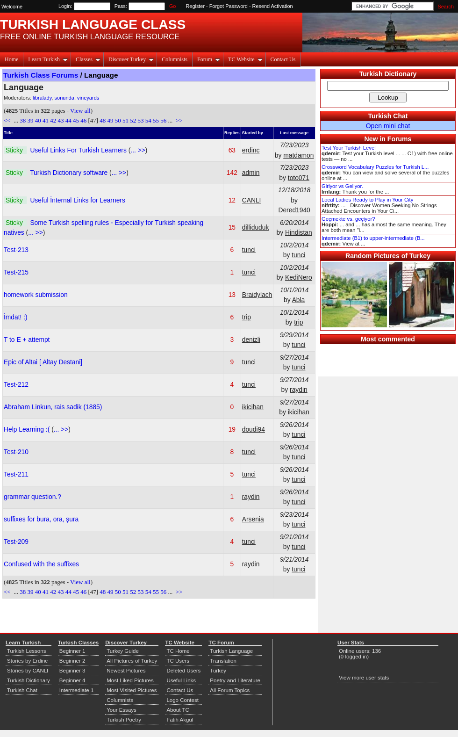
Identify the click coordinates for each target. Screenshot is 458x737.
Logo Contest (182, 700)
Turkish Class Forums (40, 75)
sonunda (64, 98)
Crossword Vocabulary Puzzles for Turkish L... (375, 167)
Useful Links (181, 680)
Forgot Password (228, 6)
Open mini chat (388, 126)
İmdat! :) (16, 317)
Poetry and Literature (235, 680)
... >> (137, 150)
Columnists (174, 59)
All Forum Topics (230, 690)
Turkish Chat (388, 116)
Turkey (218, 670)
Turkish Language (231, 651)
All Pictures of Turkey (132, 661)
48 (103, 120)
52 (133, 120)
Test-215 (16, 272)
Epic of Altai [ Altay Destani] (43, 362)
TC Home (177, 651)
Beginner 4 (72, 680)
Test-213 (16, 249)
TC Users (177, 661)
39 (30, 120)
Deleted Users (183, 670)
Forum (208, 59)
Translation (223, 661)
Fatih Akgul (179, 720)
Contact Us (283, 59)
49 (110, 120)
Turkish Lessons (26, 651)
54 (148, 120)
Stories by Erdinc (27, 661)
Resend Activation (272, 6)
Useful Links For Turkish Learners (79, 150)
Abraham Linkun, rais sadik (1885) (53, 407)
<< (8, 120)
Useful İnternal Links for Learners (77, 200)
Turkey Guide (123, 651)
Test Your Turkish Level (349, 148)
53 (141, 120)
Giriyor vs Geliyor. (342, 186)
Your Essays (121, 710)
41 (46, 120)
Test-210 (16, 451)
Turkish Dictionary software (69, 172)
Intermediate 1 (76, 690)
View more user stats (364, 677)
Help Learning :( (27, 429)
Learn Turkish (48, 59)
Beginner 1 (72, 651)
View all (80, 110)
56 (163, 120)
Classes (88, 59)
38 (23, 120)
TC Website (245, 59)
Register (195, 6)
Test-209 (16, 541)
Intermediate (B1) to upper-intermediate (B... (373, 238)
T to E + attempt (27, 339)
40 (38, 120)
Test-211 (16, 474)
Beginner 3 (72, 670)
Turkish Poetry (124, 720)
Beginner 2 (72, 661)
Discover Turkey (131, 59)
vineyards (88, 98)
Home (11, 59)
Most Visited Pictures (132, 690)
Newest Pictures (126, 670)
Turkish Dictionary (388, 74)
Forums (399, 139)
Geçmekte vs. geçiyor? (348, 219)
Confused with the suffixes (41, 564)
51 (125, 120)
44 (68, 120)
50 (118, 120)
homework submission (36, 294)
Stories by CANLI (27, 670)
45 (76, 120)
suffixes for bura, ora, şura (41, 519)
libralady (42, 98)
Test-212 (16, 384)
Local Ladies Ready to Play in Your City (367, 199)
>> (178, 120)
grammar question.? (32, 496)
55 (156, 120)
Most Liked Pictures (130, 680)
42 (53, 120)
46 (83, 120)
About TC (177, 710)
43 (60, 120)
